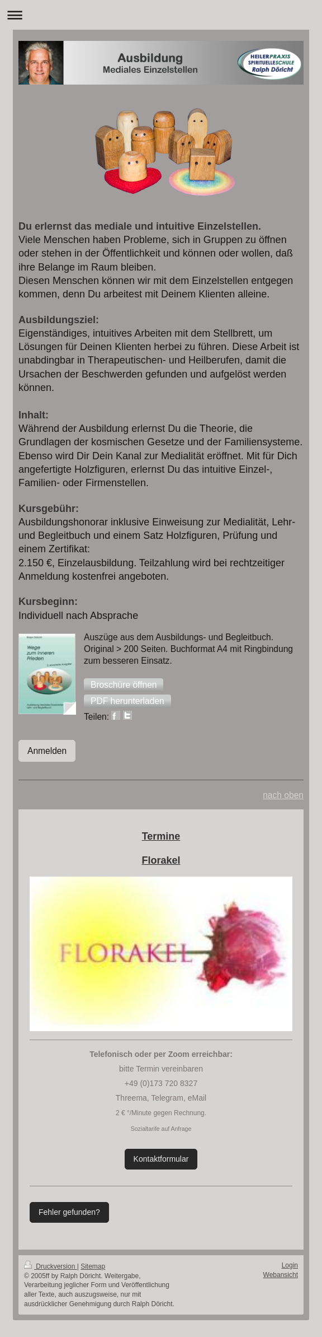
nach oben (283, 795)
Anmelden (47, 751)
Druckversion (50, 1266)
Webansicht (280, 1275)
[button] (123, 685)
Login (290, 1265)
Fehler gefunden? (69, 1212)
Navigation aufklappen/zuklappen (161, 15)
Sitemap (92, 1266)
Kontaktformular (161, 1158)
